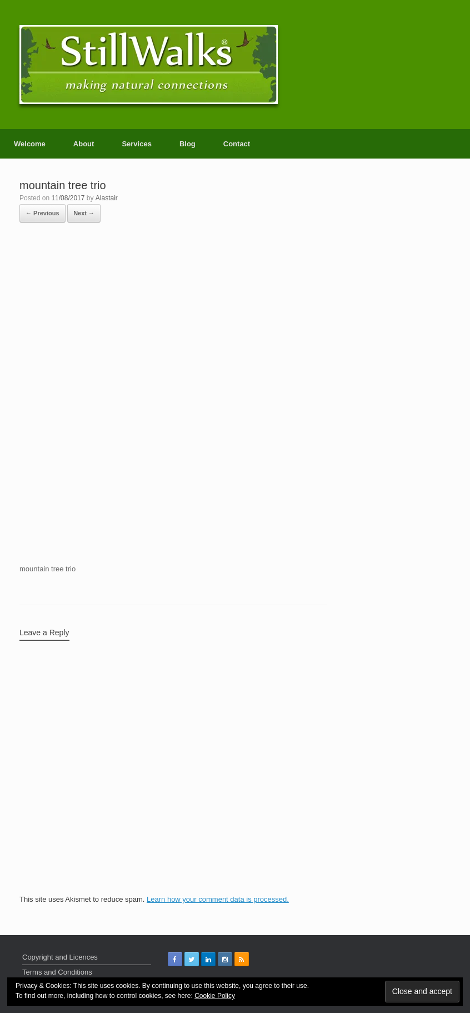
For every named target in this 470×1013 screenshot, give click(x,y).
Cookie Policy (214, 996)
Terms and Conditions (57, 972)
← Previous (42, 213)
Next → (83, 213)
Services (137, 144)
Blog (187, 144)
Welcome (30, 144)
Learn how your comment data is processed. (218, 899)
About (83, 144)
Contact (236, 144)
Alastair (107, 198)
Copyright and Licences (60, 957)
